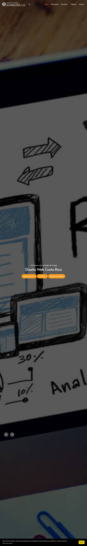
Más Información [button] (8, 543)
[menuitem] (46, 4)
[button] (6, 434)
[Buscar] (29, 4)
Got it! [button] (81, 542)
